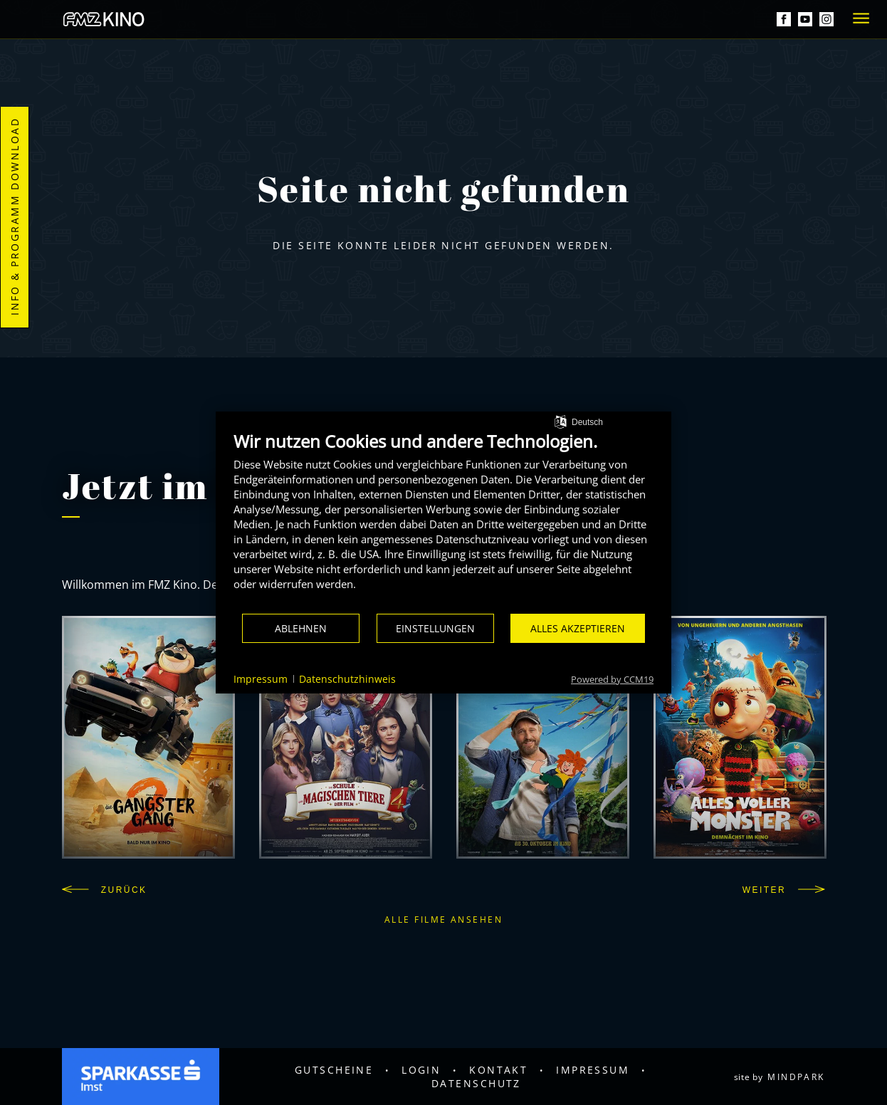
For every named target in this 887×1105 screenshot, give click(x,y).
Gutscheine (334, 1070)
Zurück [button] (104, 890)
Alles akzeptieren (577, 628)
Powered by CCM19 (612, 679)
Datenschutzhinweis (347, 679)
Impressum (592, 1070)
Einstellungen (435, 628)
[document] (443, 521)
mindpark (796, 1077)
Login (421, 1070)
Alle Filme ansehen (443, 919)
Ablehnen (301, 628)
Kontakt (498, 1070)
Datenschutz (476, 1083)
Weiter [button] (783, 890)
